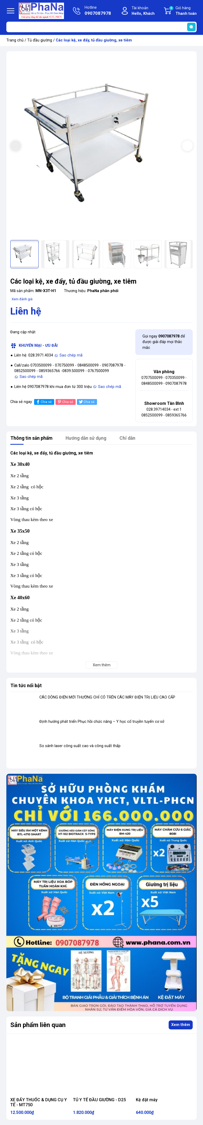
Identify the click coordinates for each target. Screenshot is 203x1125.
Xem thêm (180, 1025)
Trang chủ (15, 40)
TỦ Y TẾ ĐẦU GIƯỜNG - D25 (99, 1099)
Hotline (98, 11)
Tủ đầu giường (39, 40)
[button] (187, 145)
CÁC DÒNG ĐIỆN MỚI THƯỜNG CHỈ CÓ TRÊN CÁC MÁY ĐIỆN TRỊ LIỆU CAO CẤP (107, 697)
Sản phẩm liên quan (38, 1025)
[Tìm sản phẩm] (101, 27)
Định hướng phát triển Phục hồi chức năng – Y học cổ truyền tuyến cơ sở (101, 721)
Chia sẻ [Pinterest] (65, 402)
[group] (101, 146)
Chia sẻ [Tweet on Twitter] (86, 402)
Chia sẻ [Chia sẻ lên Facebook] (43, 402)
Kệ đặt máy (147, 1099)
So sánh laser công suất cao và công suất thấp (80, 746)
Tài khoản (143, 11)
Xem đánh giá (22, 299)
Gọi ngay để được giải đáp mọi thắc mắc (163, 342)
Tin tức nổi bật (26, 685)
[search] (191, 27)
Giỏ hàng (183, 11)
